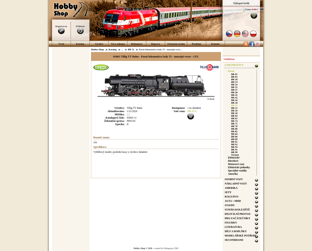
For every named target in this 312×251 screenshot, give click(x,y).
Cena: (248, 9)
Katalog (80, 43)
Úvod (61, 43)
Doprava (155, 43)
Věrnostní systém (176, 43)
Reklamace (136, 43)
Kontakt (215, 43)
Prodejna (196, 43)
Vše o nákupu (118, 43)
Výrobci (99, 43)
